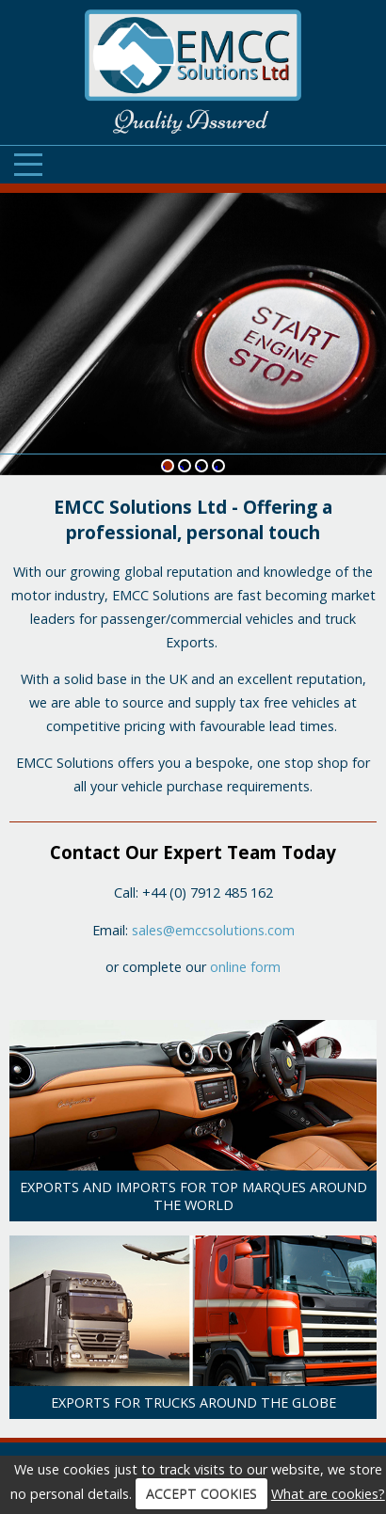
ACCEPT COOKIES (201, 1494)
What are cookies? (328, 1494)
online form (245, 967)
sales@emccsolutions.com (213, 930)
